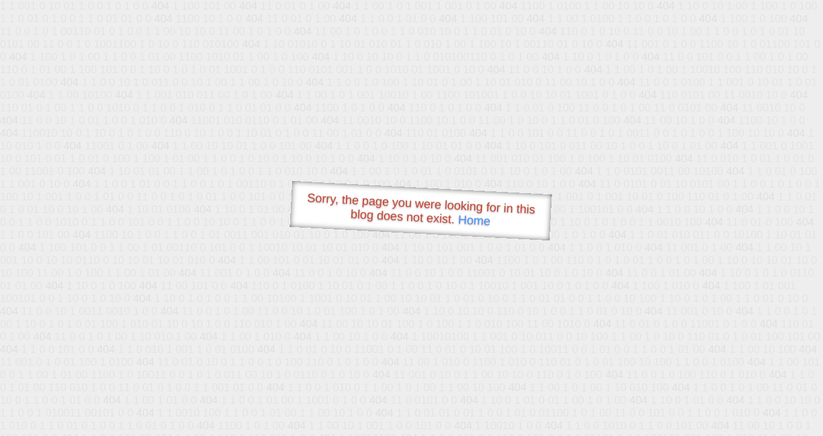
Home (474, 220)
